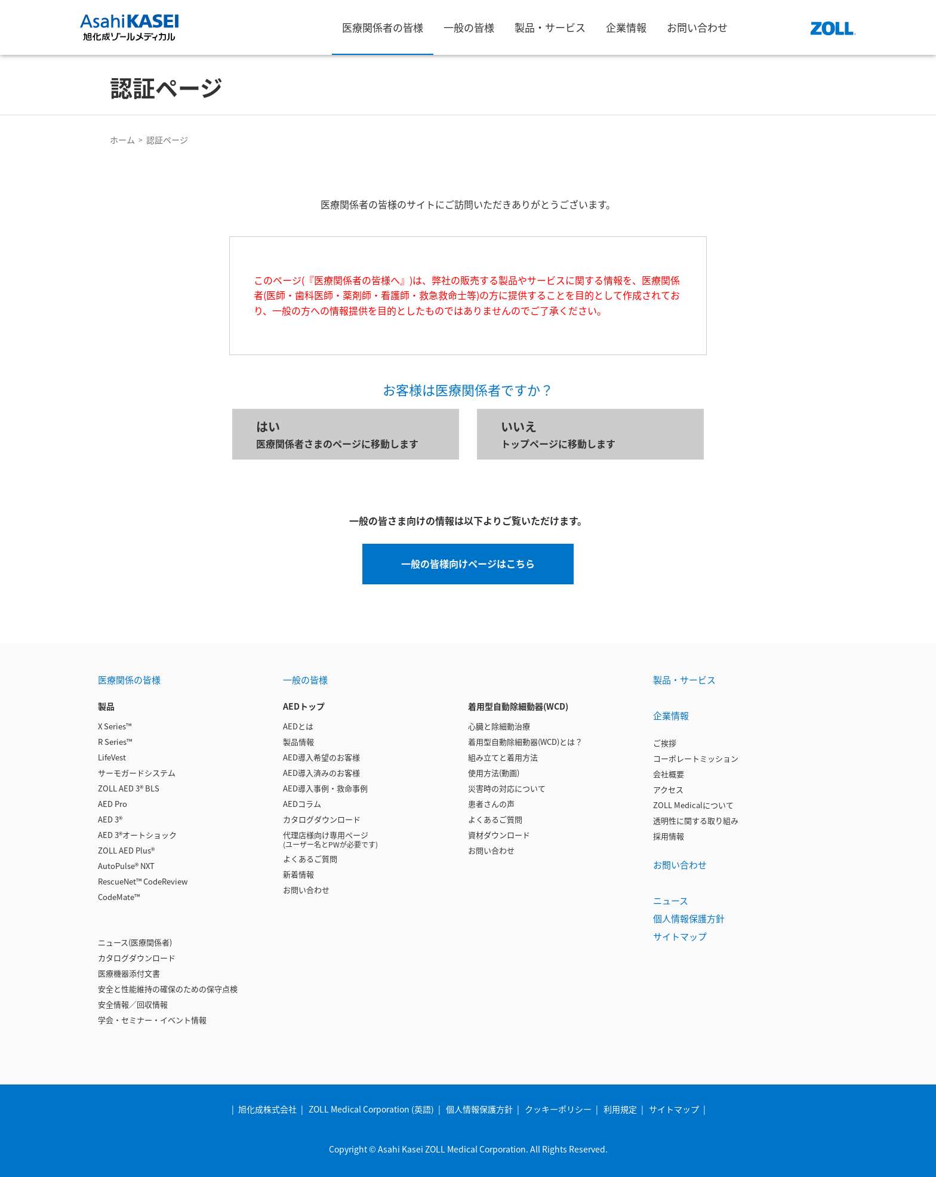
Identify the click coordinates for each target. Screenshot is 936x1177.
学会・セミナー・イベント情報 (152, 1019)
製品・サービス (684, 679)
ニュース (670, 900)
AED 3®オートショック (137, 834)
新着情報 (298, 874)
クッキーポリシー (558, 1109)
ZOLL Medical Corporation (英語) (371, 1109)
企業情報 (671, 715)
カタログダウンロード (137, 957)
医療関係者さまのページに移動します (345, 434)
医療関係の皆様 (129, 679)
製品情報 (298, 741)
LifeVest (112, 757)
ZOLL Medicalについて (693, 805)
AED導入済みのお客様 (321, 772)
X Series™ (114, 726)
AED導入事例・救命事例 (325, 788)
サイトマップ (680, 936)
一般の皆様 (305, 679)
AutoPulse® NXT (126, 865)
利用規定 (620, 1109)
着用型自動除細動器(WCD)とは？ (525, 741)
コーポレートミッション (695, 758)
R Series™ (115, 741)
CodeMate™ (119, 896)
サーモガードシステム (137, 772)
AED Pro (112, 803)
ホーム (122, 140)
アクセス (668, 789)
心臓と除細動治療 (499, 726)
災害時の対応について (507, 788)
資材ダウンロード (499, 834)
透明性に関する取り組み (695, 820)
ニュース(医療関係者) (135, 942)
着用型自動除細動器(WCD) (518, 706)
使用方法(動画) (493, 772)
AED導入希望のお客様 (321, 757)
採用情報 (668, 836)
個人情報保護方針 (689, 918)
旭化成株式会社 (267, 1109)
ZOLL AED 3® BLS (128, 788)
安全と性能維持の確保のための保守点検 (168, 988)
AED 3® (110, 819)
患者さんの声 (491, 803)
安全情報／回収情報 (133, 1004)
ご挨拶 (664, 742)
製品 (106, 706)
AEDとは (298, 726)
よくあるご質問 (310, 858)
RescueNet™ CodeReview (142, 881)
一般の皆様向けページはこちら (468, 563)
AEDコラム (302, 803)
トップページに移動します (590, 434)
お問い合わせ (306, 889)
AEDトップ (304, 706)
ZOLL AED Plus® (126, 850)
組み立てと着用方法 (503, 757)
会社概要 (668, 773)
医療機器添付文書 (129, 973)
